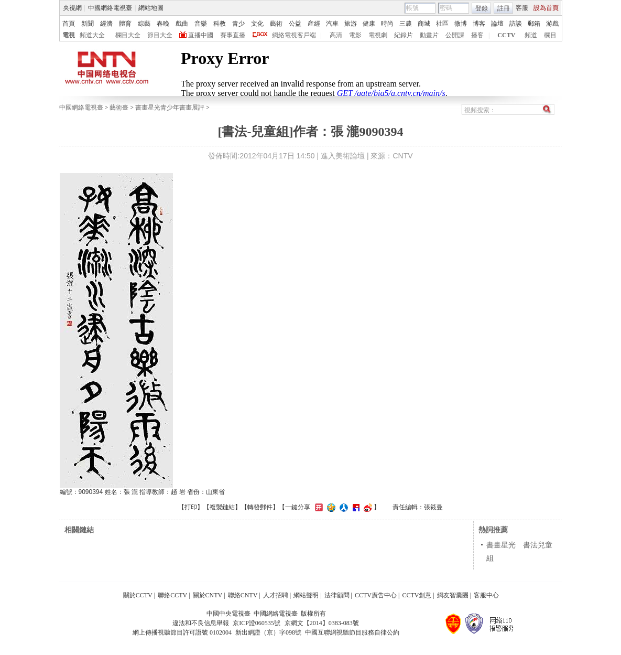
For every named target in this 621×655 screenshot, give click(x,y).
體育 (125, 23)
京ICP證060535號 (256, 623)
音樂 (200, 23)
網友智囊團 (453, 595)
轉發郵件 (260, 507)
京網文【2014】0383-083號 (322, 623)
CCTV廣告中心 (376, 595)
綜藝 (144, 23)
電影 (355, 35)
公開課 (454, 35)
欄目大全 (127, 35)
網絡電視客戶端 (294, 35)
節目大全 (159, 35)
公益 (295, 23)
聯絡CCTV (172, 595)
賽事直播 (232, 35)
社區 (442, 23)
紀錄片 (403, 35)
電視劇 (377, 35)
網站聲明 (306, 595)
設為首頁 (546, 8)
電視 (68, 35)
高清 (336, 35)
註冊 (503, 8)
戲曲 (182, 23)
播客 (477, 35)
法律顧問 (337, 595)
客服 (522, 8)
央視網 (72, 8)
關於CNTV (208, 595)
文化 (257, 23)
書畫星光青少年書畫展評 (169, 107)
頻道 (531, 35)
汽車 (332, 23)
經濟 (106, 23)
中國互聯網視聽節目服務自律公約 (352, 632)
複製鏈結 (222, 507)
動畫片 (429, 35)
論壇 (497, 23)
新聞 (87, 23)
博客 (479, 23)
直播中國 (200, 35)
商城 (424, 23)
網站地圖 (151, 8)
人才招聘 (275, 595)
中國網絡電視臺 (110, 8)
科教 (219, 23)
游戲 (552, 23)
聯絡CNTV (243, 595)
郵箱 (534, 23)
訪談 (515, 23)
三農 (405, 23)
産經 (314, 23)
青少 (238, 23)
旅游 (350, 23)
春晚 (163, 23)
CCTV (506, 35)
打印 (190, 507)
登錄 (481, 8)
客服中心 (486, 595)
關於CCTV (137, 595)
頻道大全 (92, 35)
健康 (369, 23)
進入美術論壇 (343, 156)
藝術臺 (119, 107)
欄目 (550, 35)
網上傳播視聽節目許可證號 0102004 (182, 632)
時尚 (387, 23)
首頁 (68, 23)
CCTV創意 (416, 595)
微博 (460, 23)
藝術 (276, 23)
